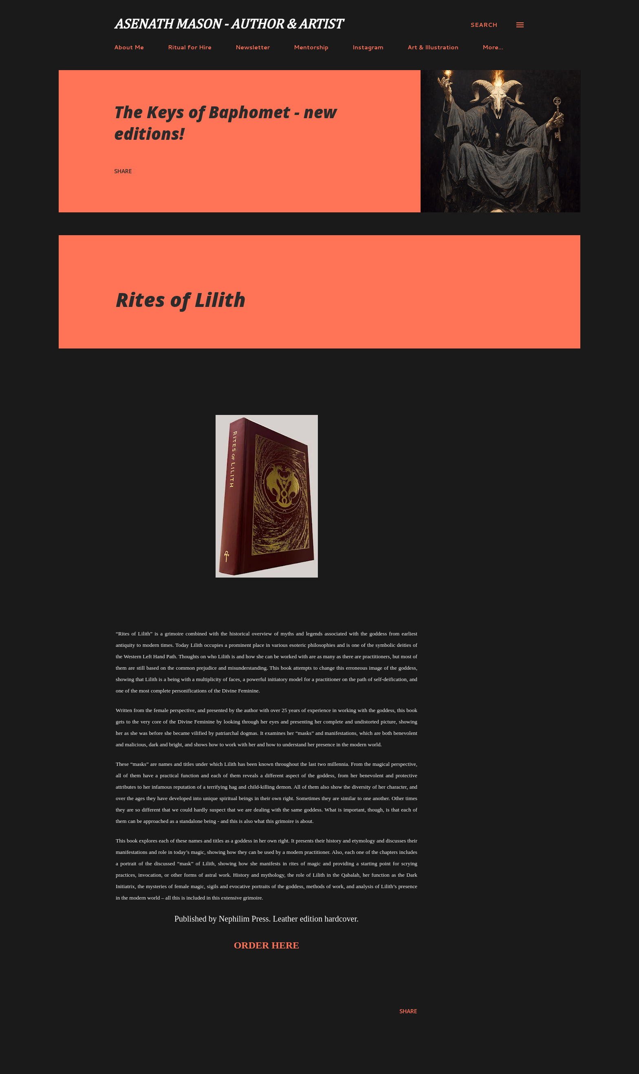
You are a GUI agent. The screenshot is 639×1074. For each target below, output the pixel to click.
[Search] (483, 25)
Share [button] (123, 171)
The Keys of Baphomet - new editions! (225, 123)
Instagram (368, 47)
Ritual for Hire (190, 47)
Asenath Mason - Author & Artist (228, 25)
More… (493, 47)
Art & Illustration (433, 47)
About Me (129, 47)
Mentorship (311, 47)
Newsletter (253, 47)
